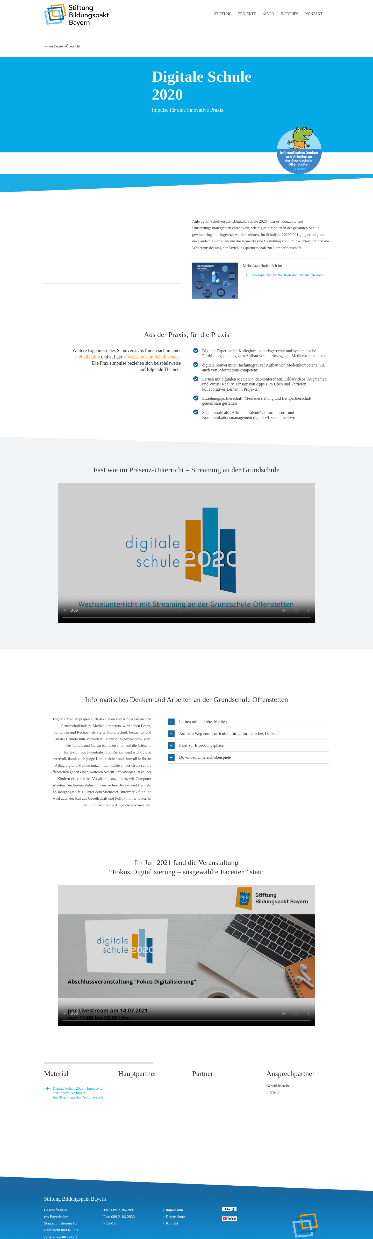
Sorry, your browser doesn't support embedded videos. (186, 553)
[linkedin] (229, 1209)
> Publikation (87, 357)
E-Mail (275, 1092)
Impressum (174, 1210)
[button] (248, 722)
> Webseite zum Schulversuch (152, 357)
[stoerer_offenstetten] (299, 128)
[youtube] (229, 1218)
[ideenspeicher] (215, 264)
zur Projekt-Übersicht (64, 46)
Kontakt (172, 1223)
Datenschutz (175, 1217)
